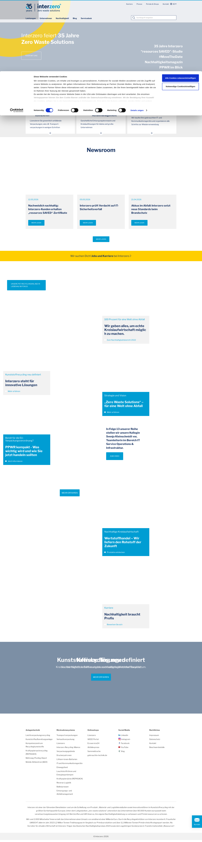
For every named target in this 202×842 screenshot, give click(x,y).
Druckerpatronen (64, 757)
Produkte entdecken (114, 554)
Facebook (125, 745)
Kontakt (197, 824)
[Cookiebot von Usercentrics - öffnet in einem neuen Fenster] (16, 39)
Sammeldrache (93, 753)
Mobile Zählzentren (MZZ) (36, 764)
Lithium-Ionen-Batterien (67, 761)
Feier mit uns (31, 56)
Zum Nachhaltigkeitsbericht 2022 (120, 342)
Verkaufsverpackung (65, 741)
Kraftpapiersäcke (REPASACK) (70, 780)
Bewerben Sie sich (113, 626)
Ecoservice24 (93, 745)
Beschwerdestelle (157, 749)
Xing (123, 753)
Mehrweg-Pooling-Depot (36, 760)
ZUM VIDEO (114, 458)
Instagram (125, 741)
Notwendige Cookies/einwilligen (180, 15)
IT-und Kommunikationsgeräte (69, 765)
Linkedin (124, 737)
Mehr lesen (36, 225)
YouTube (124, 749)
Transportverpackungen (67, 737)
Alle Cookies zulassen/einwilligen (180, 7)
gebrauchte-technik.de (97, 757)
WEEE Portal (93, 741)
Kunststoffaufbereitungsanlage (39, 741)
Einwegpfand (62, 769)
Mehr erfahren (12, 393)
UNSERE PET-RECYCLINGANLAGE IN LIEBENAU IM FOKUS (25, 287)
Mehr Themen (101, 94)
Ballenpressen (63, 788)
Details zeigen (137, 39)
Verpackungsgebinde (66, 753)
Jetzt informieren (13, 463)
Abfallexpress (93, 749)
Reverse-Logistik (64, 784)
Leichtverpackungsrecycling (38, 737)
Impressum (154, 737)
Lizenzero (61, 745)
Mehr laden (101, 241)
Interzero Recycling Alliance (68, 749)
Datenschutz (154, 741)
